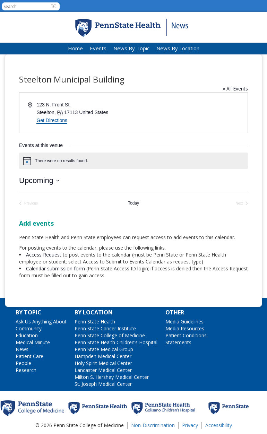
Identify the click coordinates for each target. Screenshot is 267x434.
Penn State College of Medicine (110, 335)
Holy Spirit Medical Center (103, 363)
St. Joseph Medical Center (103, 384)
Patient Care (29, 356)
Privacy (190, 425)
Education (27, 335)
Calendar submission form (55, 268)
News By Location (177, 48)
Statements (178, 342)
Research (26, 370)
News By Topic (131, 48)
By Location (94, 312)
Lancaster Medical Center (103, 370)
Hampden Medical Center (103, 356)
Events (98, 48)
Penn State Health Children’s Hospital (116, 342)
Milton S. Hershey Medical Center (112, 377)
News (22, 349)
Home (75, 48)
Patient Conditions (186, 335)
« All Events (235, 88)
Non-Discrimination (153, 425)
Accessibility (218, 425)
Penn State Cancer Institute (105, 328)
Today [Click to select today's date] (133, 203)
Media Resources (184, 328)
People (23, 363)
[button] (54, 6)
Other (174, 312)
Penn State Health (95, 321)
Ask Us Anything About (41, 321)
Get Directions (51, 120)
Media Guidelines (184, 321)
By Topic (28, 312)
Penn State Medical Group (104, 349)
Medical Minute (33, 342)
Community (29, 328)
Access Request (44, 254)
